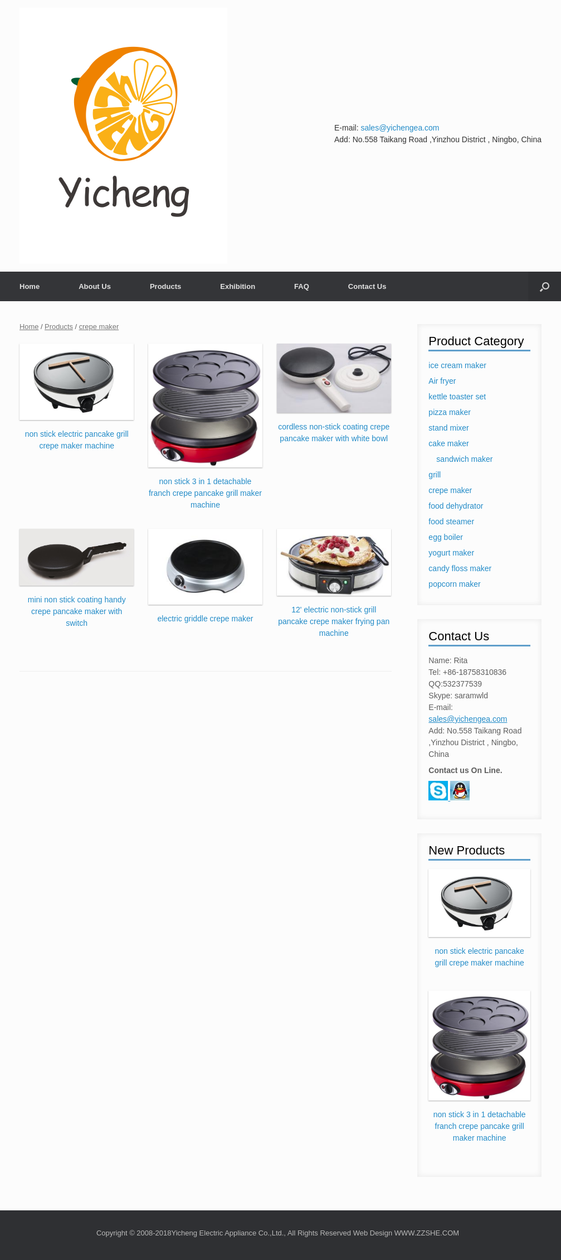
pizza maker (449, 412)
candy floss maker (459, 568)
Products (165, 286)
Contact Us (367, 286)
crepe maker (99, 326)
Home (29, 286)
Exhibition (237, 286)
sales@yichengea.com (399, 127)
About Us (95, 286)
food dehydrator (455, 505)
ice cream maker (457, 365)
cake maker (448, 443)
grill (434, 474)
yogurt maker (451, 552)
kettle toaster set (457, 396)
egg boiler (445, 537)
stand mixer (448, 427)
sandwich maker (464, 459)
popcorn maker (454, 584)
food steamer (451, 521)
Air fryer (442, 380)
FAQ (301, 286)
